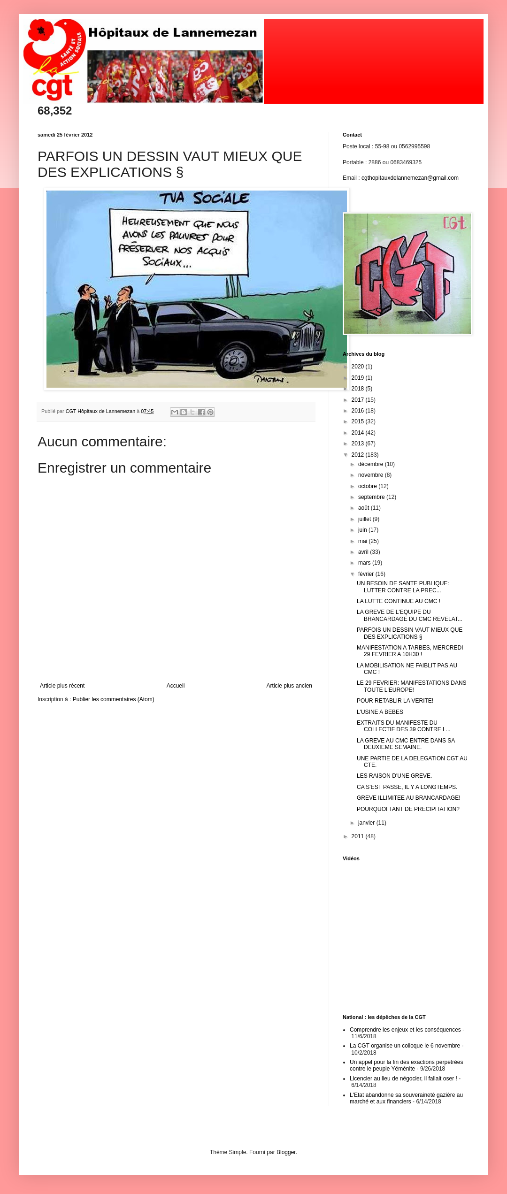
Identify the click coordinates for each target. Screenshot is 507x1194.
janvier (367, 822)
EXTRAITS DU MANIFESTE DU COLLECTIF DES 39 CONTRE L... (404, 726)
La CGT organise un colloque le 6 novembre (405, 1045)
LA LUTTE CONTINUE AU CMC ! (398, 601)
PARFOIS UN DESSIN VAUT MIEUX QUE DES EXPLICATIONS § (409, 633)
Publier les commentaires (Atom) (113, 699)
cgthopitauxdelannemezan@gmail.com (410, 178)
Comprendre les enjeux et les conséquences (405, 1029)
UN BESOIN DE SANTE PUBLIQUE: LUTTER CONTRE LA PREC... (403, 586)
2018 (359, 388)
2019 (359, 378)
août (364, 508)
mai (363, 541)
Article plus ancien (289, 685)
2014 (359, 432)
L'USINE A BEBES (380, 712)
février (367, 574)
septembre (372, 497)
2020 (359, 366)
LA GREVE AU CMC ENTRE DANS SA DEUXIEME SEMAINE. (406, 743)
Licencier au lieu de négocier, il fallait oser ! (403, 1078)
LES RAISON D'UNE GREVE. (394, 776)
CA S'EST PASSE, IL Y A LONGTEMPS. (407, 787)
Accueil (176, 685)
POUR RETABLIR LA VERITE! (395, 700)
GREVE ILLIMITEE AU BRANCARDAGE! (409, 798)
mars (365, 562)
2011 (359, 836)
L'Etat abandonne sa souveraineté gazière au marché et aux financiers (406, 1098)
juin (363, 530)
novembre (371, 475)
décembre (371, 464)
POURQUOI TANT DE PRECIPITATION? (408, 809)
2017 (359, 400)
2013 (359, 443)
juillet (365, 519)
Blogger (286, 1152)
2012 (359, 455)
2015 (359, 421)
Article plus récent (62, 685)
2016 (359, 410)
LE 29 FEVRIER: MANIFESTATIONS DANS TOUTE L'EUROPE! (412, 686)
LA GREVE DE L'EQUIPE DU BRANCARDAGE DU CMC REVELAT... (409, 615)
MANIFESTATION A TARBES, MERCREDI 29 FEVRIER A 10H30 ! (410, 651)
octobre (368, 486)
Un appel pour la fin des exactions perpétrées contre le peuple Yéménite (406, 1065)
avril (364, 552)
